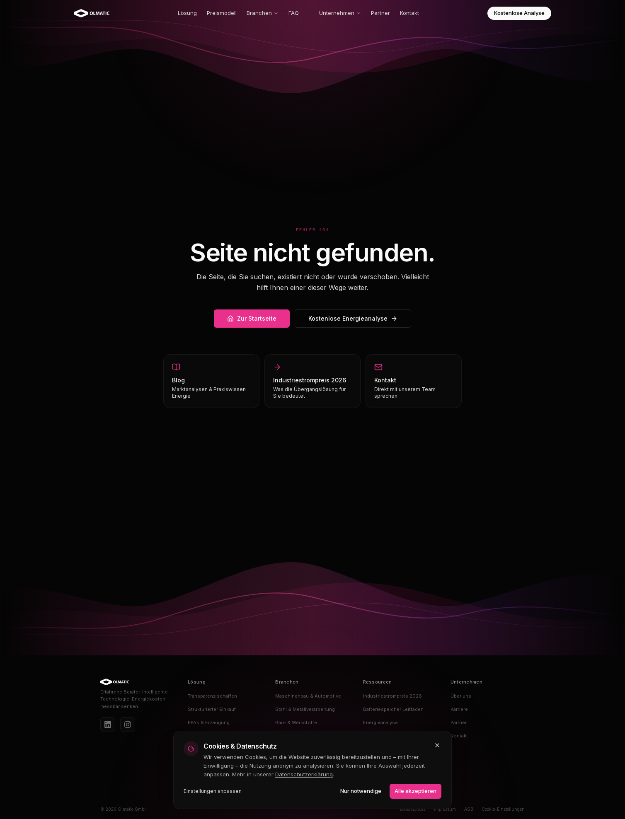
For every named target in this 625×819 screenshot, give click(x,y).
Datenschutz (413, 809)
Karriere (459, 709)
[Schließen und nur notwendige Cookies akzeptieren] (437, 745)
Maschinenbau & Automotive (308, 696)
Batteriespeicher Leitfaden (393, 709)
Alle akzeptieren (415, 791)
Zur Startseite (251, 318)
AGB (468, 809)
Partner (380, 13)
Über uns (461, 696)
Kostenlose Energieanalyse (352, 318)
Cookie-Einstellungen (503, 809)
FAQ (293, 13)
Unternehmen (340, 13)
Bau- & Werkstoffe (296, 722)
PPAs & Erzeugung (209, 722)
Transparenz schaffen (212, 696)
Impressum (445, 809)
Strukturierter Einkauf (212, 709)
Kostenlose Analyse (519, 13)
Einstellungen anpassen (213, 791)
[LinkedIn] (107, 724)
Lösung (187, 13)
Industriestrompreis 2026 (392, 696)
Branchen (263, 13)
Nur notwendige (360, 791)
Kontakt (409, 13)
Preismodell (222, 13)
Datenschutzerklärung (304, 774)
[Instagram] (127, 724)
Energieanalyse (380, 722)
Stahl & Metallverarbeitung (305, 709)
